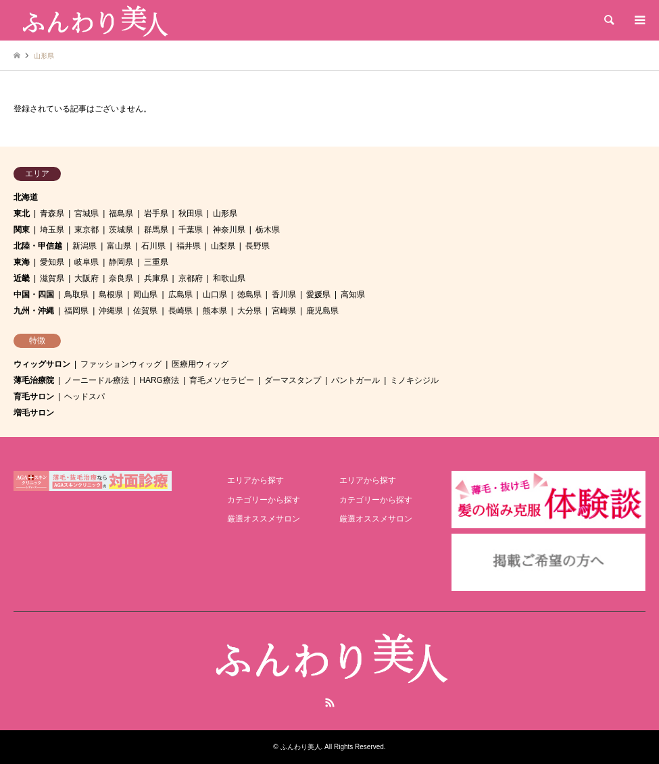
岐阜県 (86, 262)
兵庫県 (156, 278)
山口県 (215, 294)
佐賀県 (145, 310)
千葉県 (190, 229)
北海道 (26, 197)
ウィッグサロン (42, 364)
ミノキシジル (414, 380)
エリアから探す (255, 480)
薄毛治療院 (34, 380)
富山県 (119, 246)
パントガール (355, 380)
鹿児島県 (322, 310)
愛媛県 (318, 294)
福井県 (188, 246)
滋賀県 (52, 278)
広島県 (180, 294)
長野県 (257, 246)
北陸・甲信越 (38, 246)
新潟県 (84, 246)
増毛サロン (34, 412)
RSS (330, 702)
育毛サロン (34, 396)
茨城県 (121, 229)
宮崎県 (284, 310)
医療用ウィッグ (200, 364)
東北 (22, 213)
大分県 (249, 310)
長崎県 (180, 310)
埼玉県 (52, 229)
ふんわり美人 (300, 746)
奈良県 (121, 278)
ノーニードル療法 (96, 380)
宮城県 (86, 213)
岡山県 (145, 294)
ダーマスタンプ (292, 380)
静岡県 (121, 262)
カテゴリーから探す (263, 500)
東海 (22, 262)
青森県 (52, 213)
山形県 (225, 213)
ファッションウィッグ (121, 364)
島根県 (111, 294)
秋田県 (190, 213)
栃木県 (267, 229)
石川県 (153, 246)
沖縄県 (111, 310)
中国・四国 (34, 294)
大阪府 (86, 278)
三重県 (156, 262)
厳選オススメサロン (263, 519)
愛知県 (52, 262)
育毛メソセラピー (221, 380)
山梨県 (223, 246)
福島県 (121, 213)
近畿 (22, 278)
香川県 (284, 294)
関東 (22, 229)
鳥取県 (76, 294)
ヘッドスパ (84, 396)
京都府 (190, 278)
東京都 (86, 229)
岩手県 (156, 213)
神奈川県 (229, 229)
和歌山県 (229, 278)
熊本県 (215, 310)
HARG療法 (159, 380)
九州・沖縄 (34, 310)
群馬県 (156, 229)
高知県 (353, 294)
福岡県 (76, 310)
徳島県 (249, 294)
